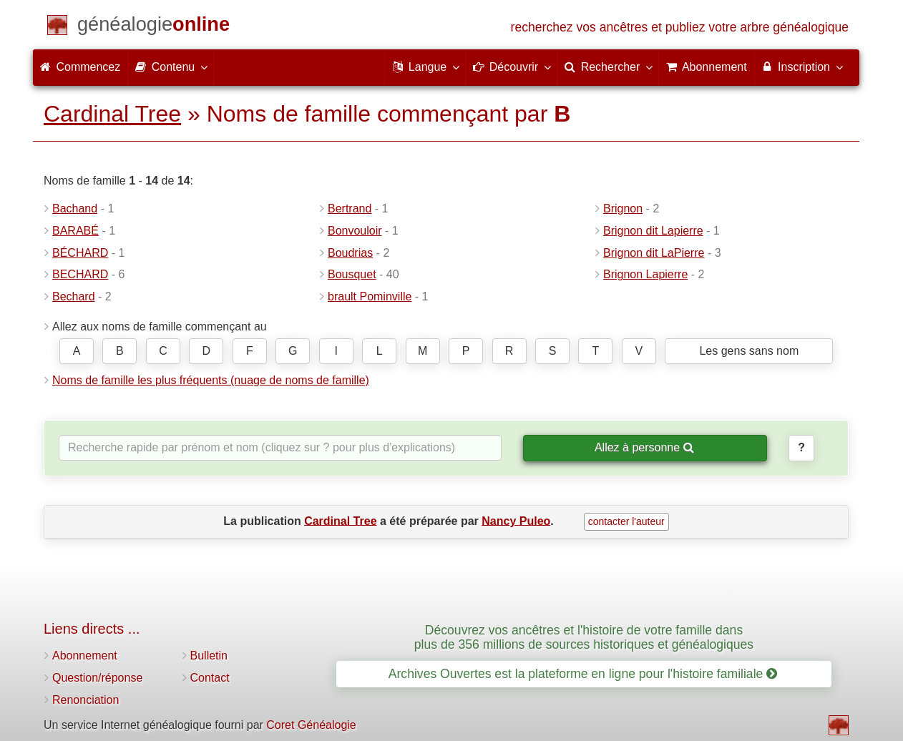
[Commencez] (153, 27)
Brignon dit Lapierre (653, 231)
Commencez (80, 67)
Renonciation (85, 700)
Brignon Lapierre (645, 274)
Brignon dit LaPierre (653, 253)
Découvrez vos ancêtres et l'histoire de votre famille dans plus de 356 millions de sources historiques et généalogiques (583, 637)
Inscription (801, 66)
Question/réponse (97, 678)
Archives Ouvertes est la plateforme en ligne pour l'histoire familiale (583, 674)
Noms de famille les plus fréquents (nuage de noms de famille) (210, 380)
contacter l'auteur (626, 521)
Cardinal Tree (112, 114)
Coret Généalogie (311, 725)
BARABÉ (75, 231)
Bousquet (352, 274)
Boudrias (350, 253)
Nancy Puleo (516, 520)
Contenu (170, 66)
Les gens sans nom (749, 351)
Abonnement (84, 655)
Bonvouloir (355, 231)
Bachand (74, 208)
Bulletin (209, 655)
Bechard (73, 296)
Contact (210, 678)
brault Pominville (369, 296)
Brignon (623, 208)
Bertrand (349, 208)
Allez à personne (644, 447)
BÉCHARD (80, 253)
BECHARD (80, 274)
